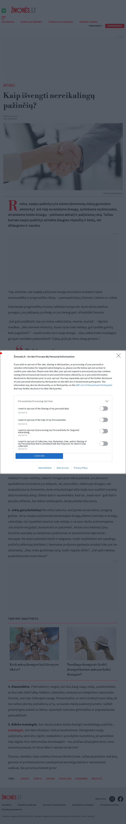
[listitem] (63, 401)
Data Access (63, 467)
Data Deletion (45, 467)
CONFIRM (39, 456)
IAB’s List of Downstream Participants (94, 385)
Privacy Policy (81, 467)
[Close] (119, 357)
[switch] (103, 408)
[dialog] (63, 412)
